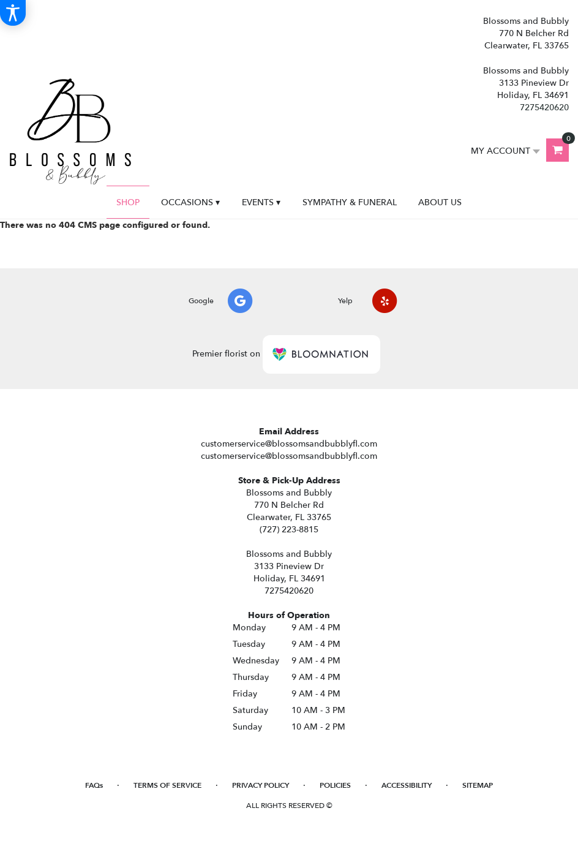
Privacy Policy (260, 785)
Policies (335, 785)
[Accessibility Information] (13, 13)
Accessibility (406, 785)
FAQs (94, 785)
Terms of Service (167, 785)
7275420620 (544, 107)
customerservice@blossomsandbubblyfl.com (289, 444)
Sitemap (477, 785)
